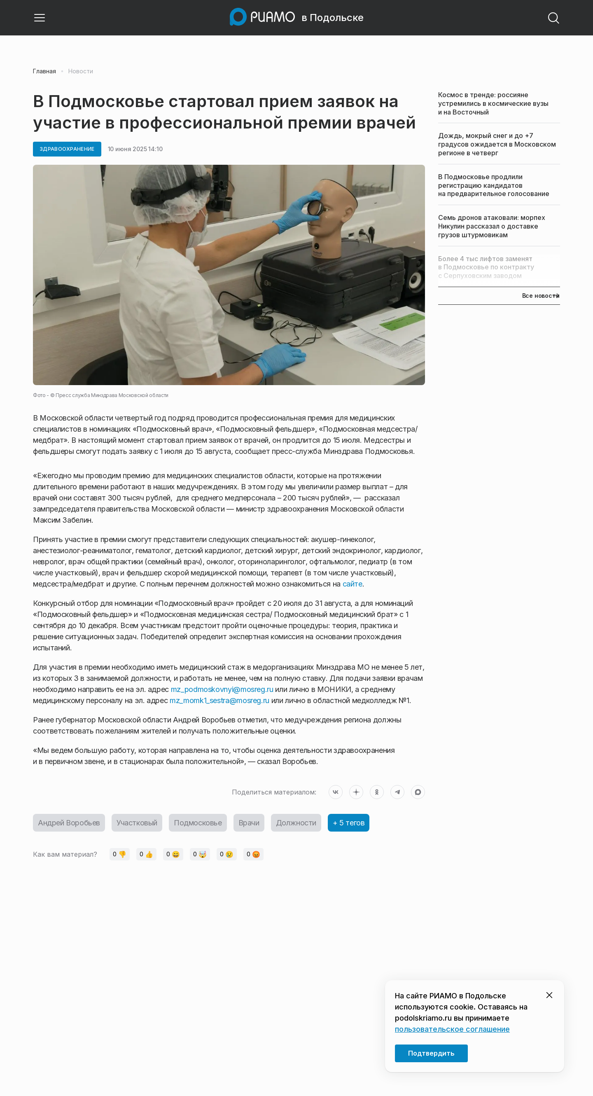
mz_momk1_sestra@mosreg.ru (219, 700)
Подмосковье (198, 822)
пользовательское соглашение (452, 1029)
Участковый (137, 822)
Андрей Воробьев (69, 822)
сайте (352, 584)
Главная (44, 71)
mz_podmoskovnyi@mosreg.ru (222, 689)
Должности (296, 822)
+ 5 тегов (348, 822)
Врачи (248, 822)
